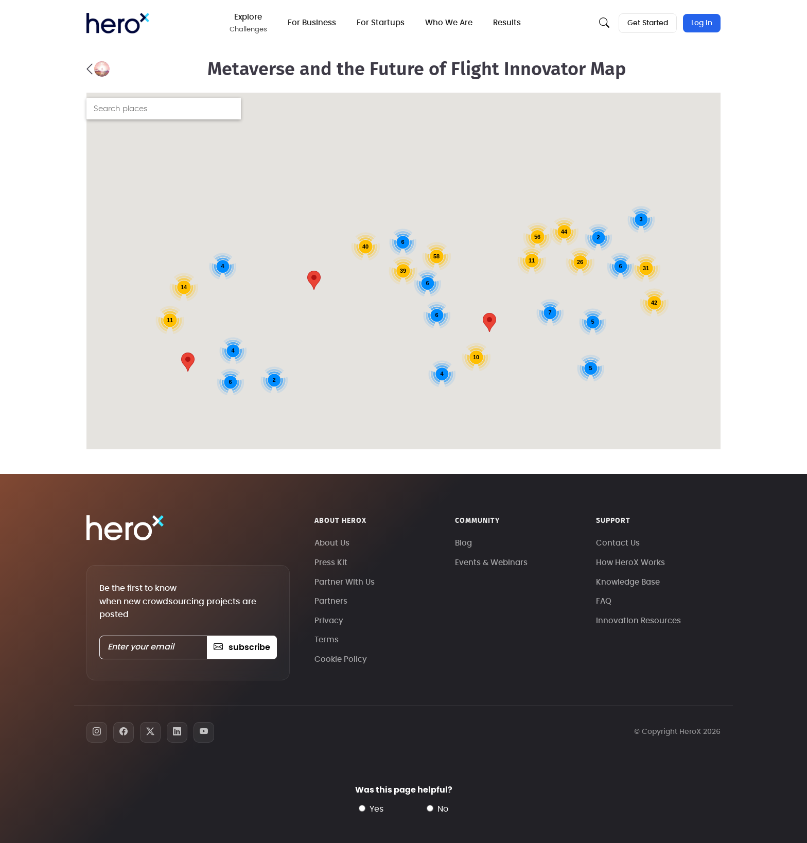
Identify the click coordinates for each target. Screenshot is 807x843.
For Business (312, 23)
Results (507, 23)
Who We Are (448, 23)
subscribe (242, 647)
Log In (701, 23)
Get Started (647, 23)
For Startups (381, 23)
